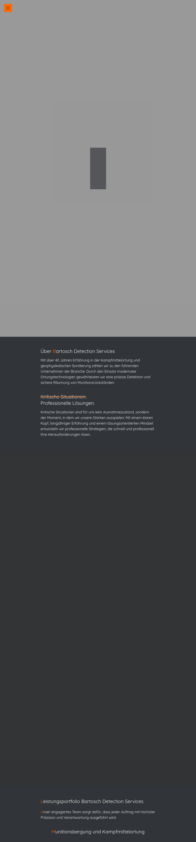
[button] (8, 8)
